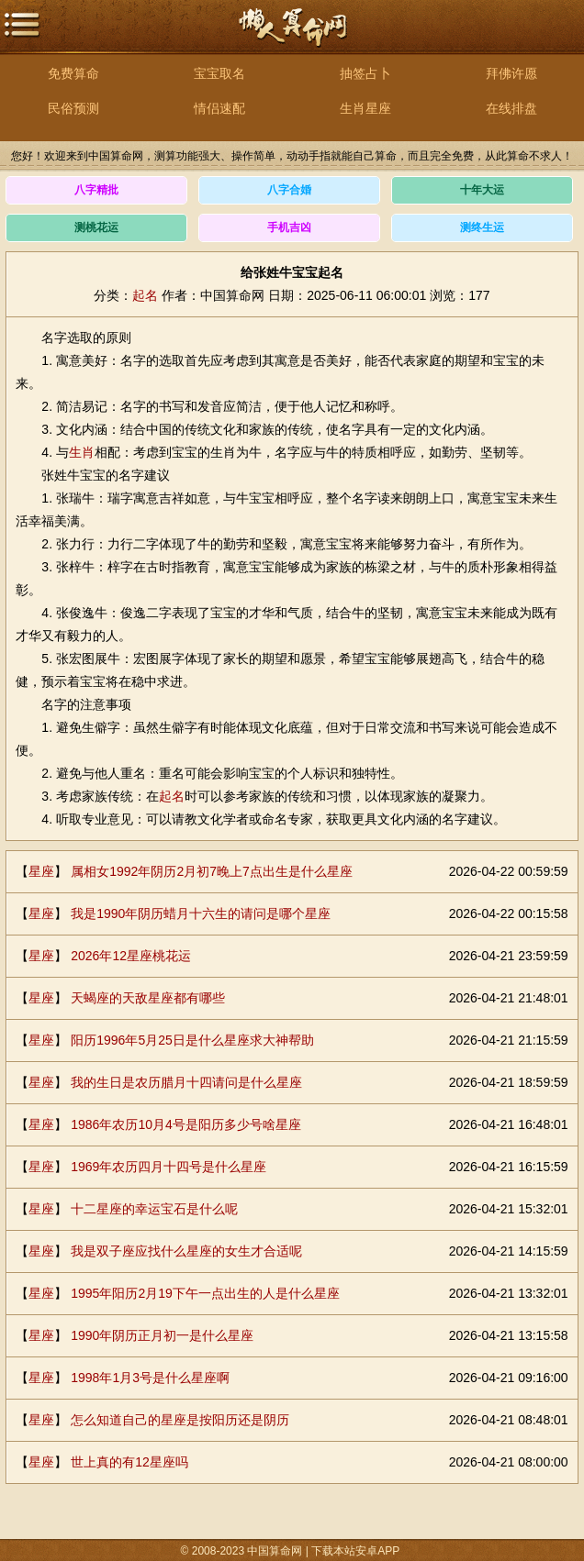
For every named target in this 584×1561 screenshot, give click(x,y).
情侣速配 (219, 108)
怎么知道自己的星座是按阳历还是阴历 (180, 1419)
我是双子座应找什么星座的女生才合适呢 (186, 1251)
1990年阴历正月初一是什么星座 (162, 1335)
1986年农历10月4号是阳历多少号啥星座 (186, 1124)
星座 (41, 871)
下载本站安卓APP (356, 1550)
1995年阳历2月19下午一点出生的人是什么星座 (205, 1293)
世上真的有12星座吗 (129, 1462)
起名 (145, 295)
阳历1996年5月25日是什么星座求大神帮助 (192, 1040)
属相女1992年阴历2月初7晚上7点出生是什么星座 (212, 871)
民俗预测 (73, 108)
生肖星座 (365, 108)
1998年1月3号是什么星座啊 (150, 1377)
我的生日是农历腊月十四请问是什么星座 (186, 1082)
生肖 (82, 452)
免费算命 (73, 73)
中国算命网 (292, 37)
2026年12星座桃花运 (131, 955)
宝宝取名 (219, 73)
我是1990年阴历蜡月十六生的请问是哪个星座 (201, 913)
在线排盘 (511, 108)
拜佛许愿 (511, 73)
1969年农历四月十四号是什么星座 (168, 1166)
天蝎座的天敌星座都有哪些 (148, 998)
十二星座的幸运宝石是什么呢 (154, 1208)
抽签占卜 (365, 73)
